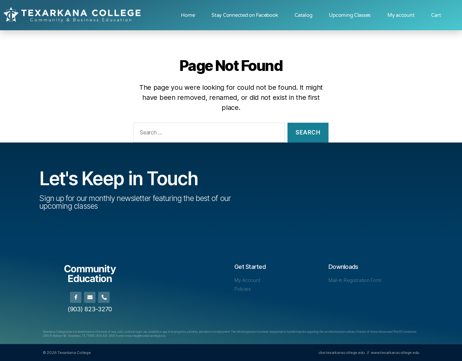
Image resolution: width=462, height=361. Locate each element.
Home (188, 15)
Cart (436, 15)
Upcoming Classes (350, 15)
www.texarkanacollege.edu (395, 352)
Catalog (303, 15)
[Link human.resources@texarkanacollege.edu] (141, 335)
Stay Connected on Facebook (244, 15)
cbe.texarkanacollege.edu (341, 352)
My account (400, 15)
